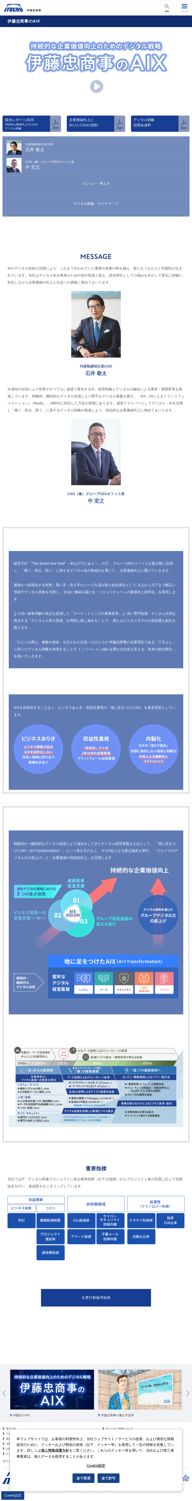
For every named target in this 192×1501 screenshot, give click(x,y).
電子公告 (11, 1417)
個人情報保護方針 (16, 1427)
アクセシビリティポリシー (21, 1422)
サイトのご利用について (119, 1417)
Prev (4, 1382)
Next (188, 1382)
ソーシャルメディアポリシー (122, 1427)
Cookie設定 (12, 1495)
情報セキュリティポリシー (121, 1422)
